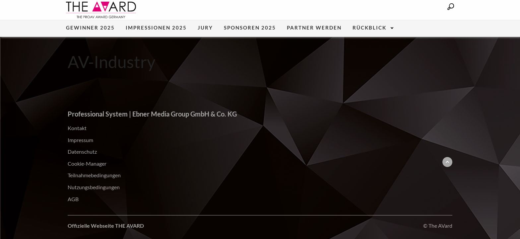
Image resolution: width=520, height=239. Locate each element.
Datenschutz (82, 151)
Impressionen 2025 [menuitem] (156, 28)
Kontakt (77, 128)
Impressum (80, 140)
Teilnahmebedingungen (94, 175)
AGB (73, 199)
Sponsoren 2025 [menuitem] (250, 28)
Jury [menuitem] (205, 28)
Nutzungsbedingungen (94, 187)
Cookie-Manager (87, 163)
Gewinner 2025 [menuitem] (90, 28)
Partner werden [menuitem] (314, 28)
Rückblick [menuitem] (369, 28)
